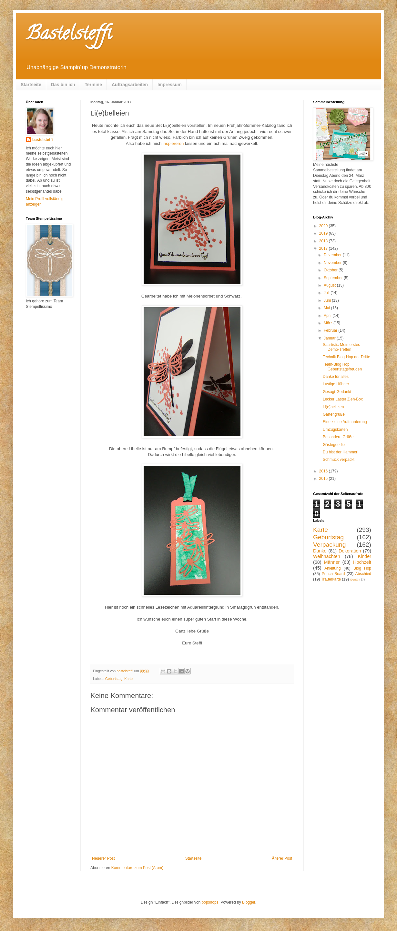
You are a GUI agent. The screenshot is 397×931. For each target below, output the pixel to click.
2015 (324, 478)
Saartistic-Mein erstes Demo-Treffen (341, 346)
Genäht (355, 579)
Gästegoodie (334, 444)
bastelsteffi (42, 139)
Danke (320, 550)
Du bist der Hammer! (341, 452)
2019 (324, 233)
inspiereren (173, 143)
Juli (327, 292)
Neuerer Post (103, 858)
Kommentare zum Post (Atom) (137, 867)
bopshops (210, 902)
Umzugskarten (335, 429)
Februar (331, 330)
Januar (330, 338)
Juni (328, 300)
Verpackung (329, 544)
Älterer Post (282, 858)
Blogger (248, 902)
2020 (324, 226)
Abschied (363, 574)
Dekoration (350, 550)
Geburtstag (113, 679)
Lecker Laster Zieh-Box (343, 399)
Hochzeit (362, 562)
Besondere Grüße (338, 437)
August (330, 285)
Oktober (331, 270)
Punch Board (333, 574)
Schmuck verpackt (338, 459)
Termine (93, 84)
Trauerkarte (331, 579)
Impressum (170, 84)
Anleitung (332, 568)
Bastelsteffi (68, 35)
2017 (324, 248)
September (334, 278)
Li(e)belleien (333, 407)
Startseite (31, 84)
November (333, 262)
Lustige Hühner (336, 384)
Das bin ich (63, 84)
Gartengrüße (334, 414)
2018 (324, 241)
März (328, 323)
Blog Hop (362, 568)
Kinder (364, 556)
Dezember (333, 255)
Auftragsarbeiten (130, 84)
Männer (332, 562)
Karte (128, 679)
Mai (327, 308)
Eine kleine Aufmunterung (345, 422)
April (328, 315)
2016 (324, 471)
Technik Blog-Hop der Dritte (346, 357)
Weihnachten (326, 556)
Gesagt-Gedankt (337, 392)
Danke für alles (336, 376)
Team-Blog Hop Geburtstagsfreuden (342, 366)
